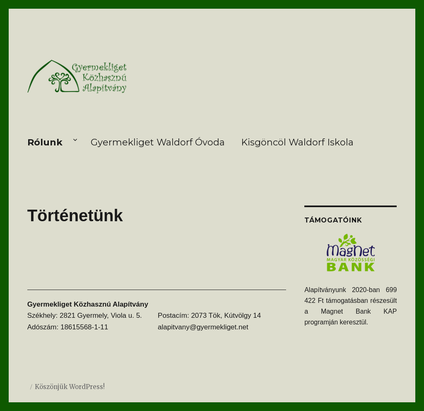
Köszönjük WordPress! (70, 387)
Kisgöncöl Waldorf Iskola (297, 142)
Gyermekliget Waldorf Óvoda (158, 142)
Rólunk (45, 142)
